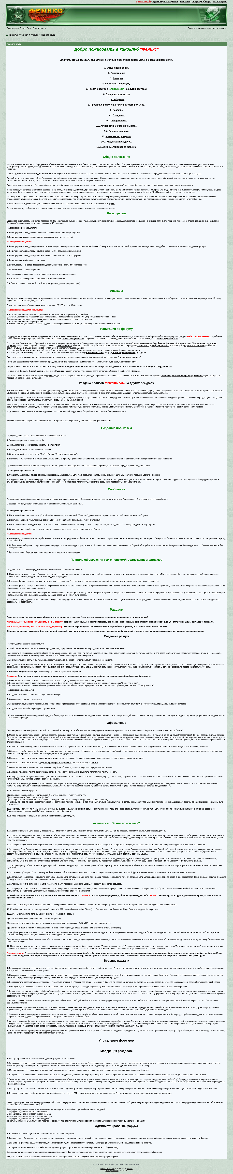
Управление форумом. (118, 136)
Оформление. (119, 120)
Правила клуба (143, 1)
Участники (185, 1)
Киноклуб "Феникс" (18, 35)
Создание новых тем (118, 94)
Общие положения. (118, 67)
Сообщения (117, 99)
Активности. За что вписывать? (118, 126)
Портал (167, 1)
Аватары (118, 78)
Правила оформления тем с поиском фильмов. (118, 104)
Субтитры (206, 1)
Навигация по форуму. (118, 83)
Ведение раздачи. (119, 131)
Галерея (196, 1)
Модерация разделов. (119, 141)
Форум (34, 35)
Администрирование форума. (119, 147)
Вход (29, 28)
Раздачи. (118, 110)
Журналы (157, 1)
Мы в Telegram (220, 1)
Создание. (119, 115)
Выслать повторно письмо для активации (207, 28)
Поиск (175, 1)
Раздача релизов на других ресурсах (117, 89)
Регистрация (38, 28)
